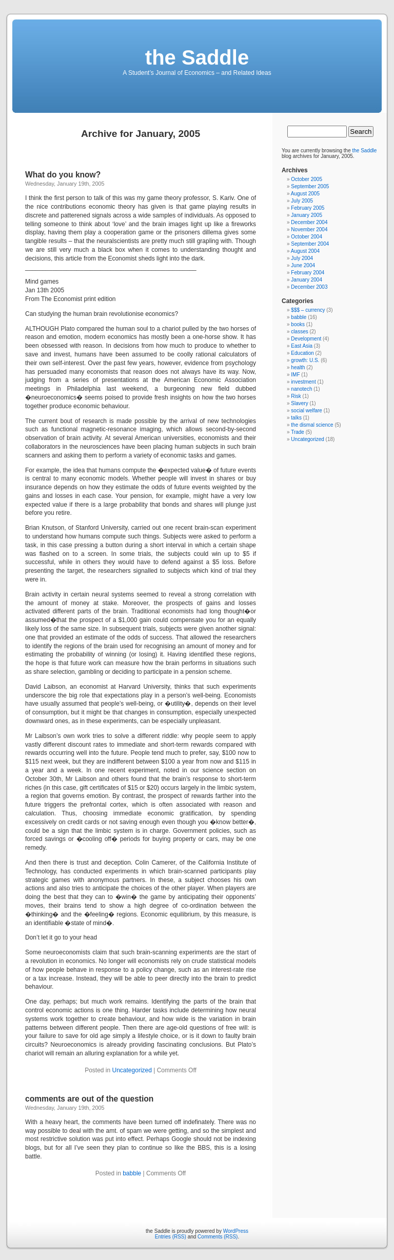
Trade (297, 432)
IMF (295, 374)
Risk (296, 396)
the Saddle (197, 57)
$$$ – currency (308, 310)
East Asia (301, 346)
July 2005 (302, 201)
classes (299, 331)
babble (132, 1173)
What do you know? (63, 174)
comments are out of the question (89, 1098)
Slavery (299, 403)
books (298, 324)
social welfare (306, 410)
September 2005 (310, 186)
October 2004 (306, 236)
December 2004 (309, 222)
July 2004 (302, 258)
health (298, 367)
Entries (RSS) (170, 1236)
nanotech (301, 389)
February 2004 (307, 272)
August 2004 (305, 251)
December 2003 (309, 287)
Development (306, 339)
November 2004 (309, 229)
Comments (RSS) (218, 1236)
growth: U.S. (305, 360)
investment (303, 382)
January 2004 (306, 280)
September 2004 (310, 244)
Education (302, 353)
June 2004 (303, 265)
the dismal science (312, 425)
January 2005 (306, 215)
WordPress (235, 1231)
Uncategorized (132, 1070)
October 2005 (306, 179)
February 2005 (307, 208)
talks (296, 418)
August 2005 (305, 193)
